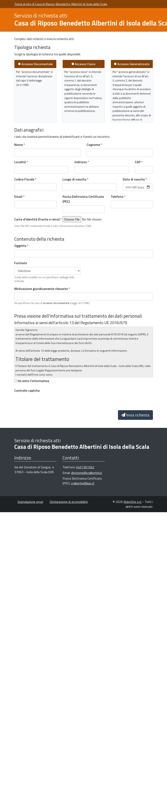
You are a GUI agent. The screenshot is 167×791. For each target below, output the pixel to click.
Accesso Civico (85, 64)
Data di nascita (134, 179)
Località (20, 162)
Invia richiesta (135, 415)
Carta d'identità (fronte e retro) (36, 219)
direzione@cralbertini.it (86, 472)
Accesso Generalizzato (133, 64)
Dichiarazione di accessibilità (69, 501)
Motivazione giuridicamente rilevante (41, 288)
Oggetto (20, 245)
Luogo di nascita (74, 179)
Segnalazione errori (30, 501)
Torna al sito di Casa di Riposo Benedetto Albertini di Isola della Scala (60, 4)
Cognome (93, 144)
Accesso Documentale (37, 64)
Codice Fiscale (24, 179)
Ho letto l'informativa (33, 380)
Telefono (117, 196)
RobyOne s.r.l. (133, 501)
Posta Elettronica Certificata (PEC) (83, 199)
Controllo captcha (27, 390)
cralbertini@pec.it (82, 483)
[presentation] (44, 402)
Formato (20, 263)
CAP (137, 162)
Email (18, 196)
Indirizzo (81, 162)
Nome (18, 144)
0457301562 (85, 467)
